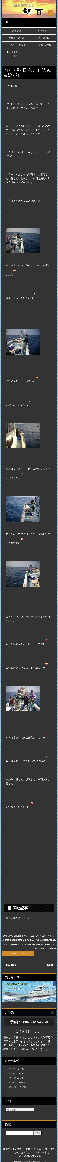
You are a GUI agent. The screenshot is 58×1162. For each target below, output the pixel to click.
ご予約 (44, 31)
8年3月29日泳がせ (16, 1078)
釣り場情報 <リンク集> (30, 1156)
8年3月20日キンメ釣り (18, 1087)
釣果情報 (16, 31)
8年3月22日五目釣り (17, 1082)
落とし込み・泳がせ (23, 953)
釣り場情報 (43, 38)
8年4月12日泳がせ (16, 1073)
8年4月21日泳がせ (16, 1069)
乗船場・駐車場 (16, 38)
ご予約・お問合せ (16, 45)
